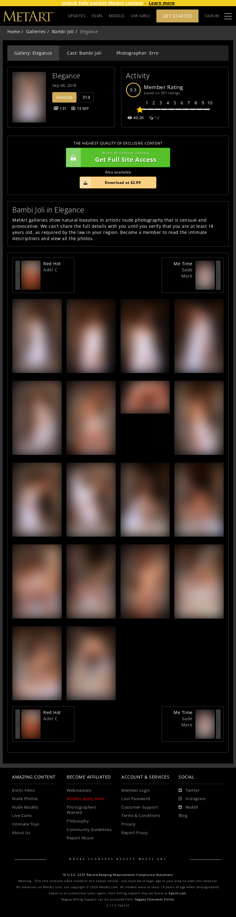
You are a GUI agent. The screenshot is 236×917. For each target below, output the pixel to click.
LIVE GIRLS (140, 15)
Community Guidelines (89, 829)
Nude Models (25, 807)
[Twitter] (189, 790)
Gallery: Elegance (33, 53)
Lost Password (135, 798)
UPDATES (77, 15)
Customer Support (139, 807)
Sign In (212, 15)
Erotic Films (23, 790)
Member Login (135, 790)
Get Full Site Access (116, 157)
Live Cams (22, 815)
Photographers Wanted (81, 810)
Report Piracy (134, 832)
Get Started (177, 16)
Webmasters (79, 790)
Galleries (36, 31)
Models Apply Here (85, 798)
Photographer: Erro (137, 53)
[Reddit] (189, 807)
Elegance (66, 75)
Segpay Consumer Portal (154, 899)
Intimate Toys (25, 824)
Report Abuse (80, 838)
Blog (183, 815)
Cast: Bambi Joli (84, 53)
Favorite (64, 97)
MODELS (117, 15)
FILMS (97, 15)
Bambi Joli (63, 31)
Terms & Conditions (140, 815)
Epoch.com (177, 893)
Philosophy (78, 821)
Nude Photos (25, 798)
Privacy (128, 824)
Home (13, 31)
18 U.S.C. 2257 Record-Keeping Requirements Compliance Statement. (118, 875)
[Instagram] (192, 799)
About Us (21, 832)
